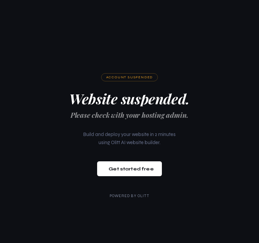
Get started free (131, 169)
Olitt (144, 196)
